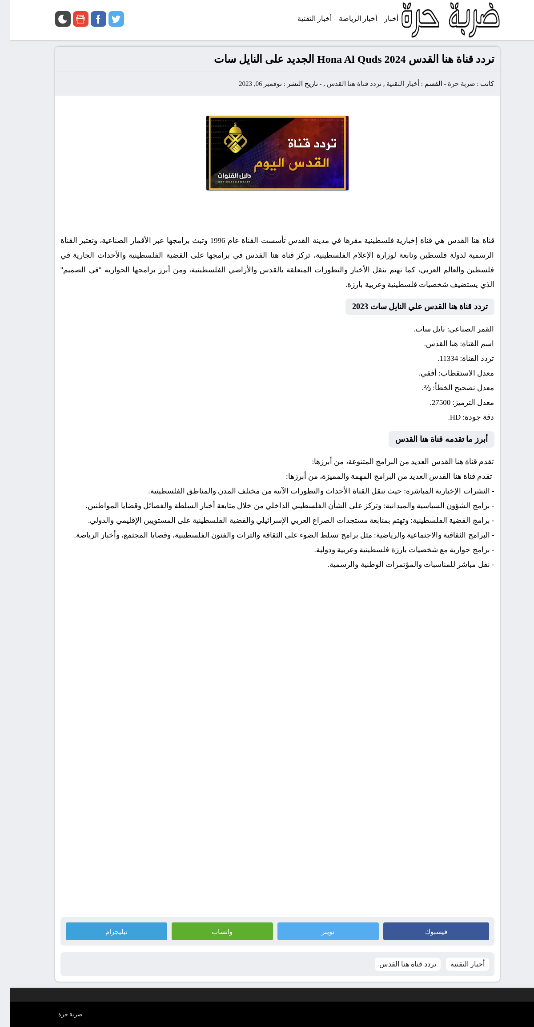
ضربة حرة (450, 83)
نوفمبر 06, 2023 (250, 83)
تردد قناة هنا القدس (344, 83)
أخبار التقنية (392, 83)
